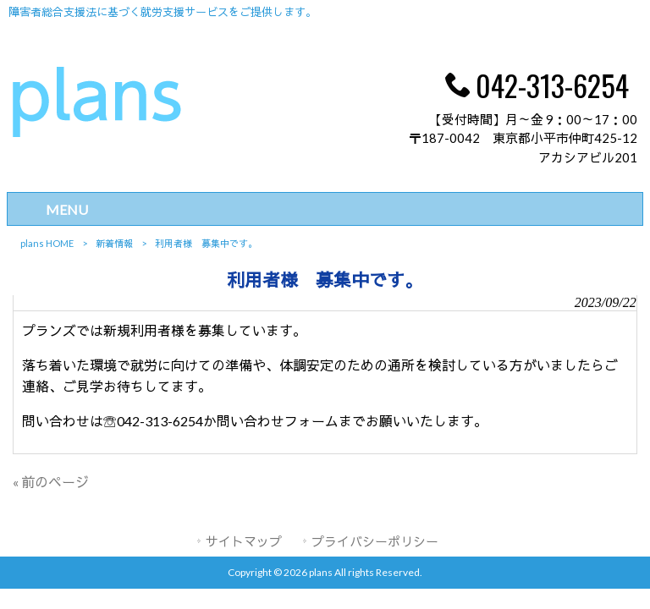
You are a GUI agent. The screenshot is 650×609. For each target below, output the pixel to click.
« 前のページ (51, 482)
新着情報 (114, 243)
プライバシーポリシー (374, 541)
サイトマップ (244, 541)
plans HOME (47, 243)
